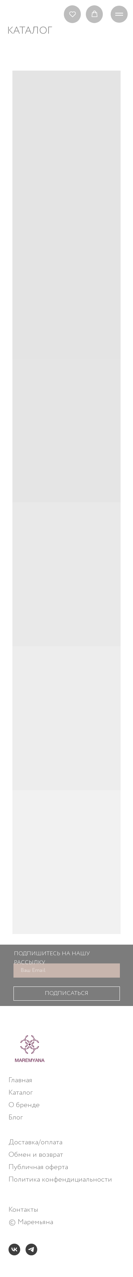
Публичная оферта (38, 1167)
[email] (66, 970)
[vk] (14, 1249)
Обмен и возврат (36, 1155)
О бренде (24, 1105)
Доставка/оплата (35, 1142)
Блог (16, 1117)
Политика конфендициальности (60, 1179)
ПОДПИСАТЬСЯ (66, 993)
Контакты (23, 1210)
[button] (72, 14)
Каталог (21, 1092)
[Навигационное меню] (119, 14)
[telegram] (31, 1249)
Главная (20, 1080)
